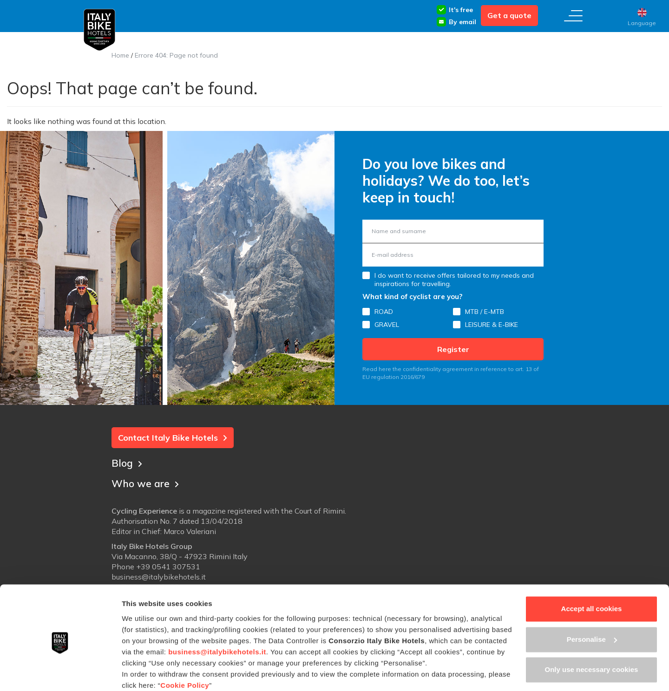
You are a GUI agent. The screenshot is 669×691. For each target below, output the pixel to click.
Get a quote (509, 15)
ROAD (383, 311)
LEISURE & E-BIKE (491, 324)
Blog (127, 462)
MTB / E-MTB (484, 311)
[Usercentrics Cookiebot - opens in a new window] (60, 673)
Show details (143, 673)
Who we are (146, 482)
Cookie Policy (184, 647)
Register (453, 349)
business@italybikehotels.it (217, 614)
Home (120, 55)
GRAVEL (386, 324)
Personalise (592, 601)
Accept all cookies (591, 571)
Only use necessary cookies (591, 632)
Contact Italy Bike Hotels (172, 437)
